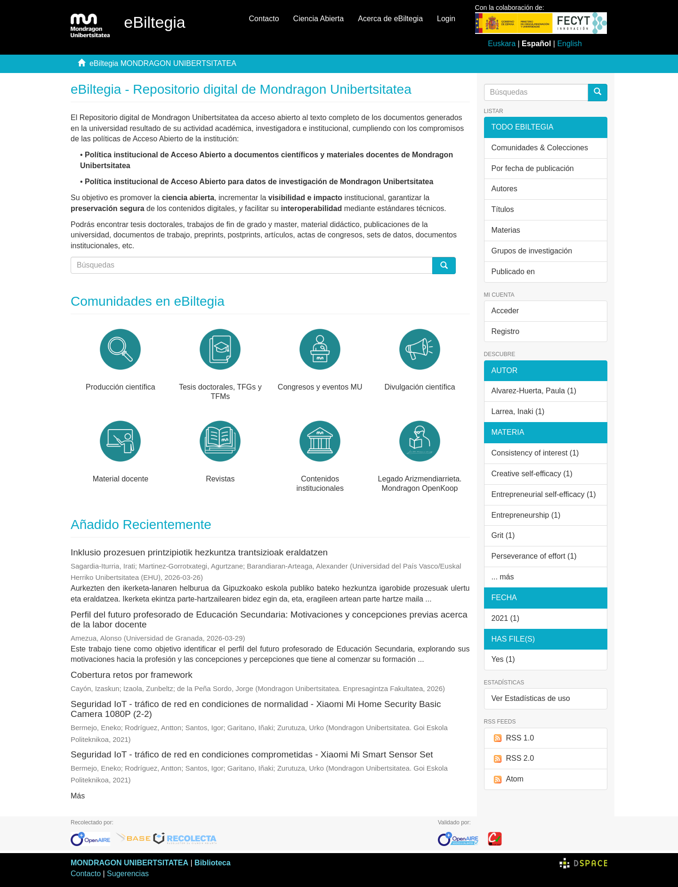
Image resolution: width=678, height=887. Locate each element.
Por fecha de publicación (533, 168)
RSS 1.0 (513, 738)
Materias (506, 230)
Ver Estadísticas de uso (531, 698)
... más (503, 577)
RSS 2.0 (513, 758)
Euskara (502, 44)
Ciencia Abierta (318, 19)
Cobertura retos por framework (132, 675)
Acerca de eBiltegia (390, 19)
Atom (508, 779)
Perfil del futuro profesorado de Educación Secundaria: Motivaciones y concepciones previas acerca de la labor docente (269, 619)
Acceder (505, 311)
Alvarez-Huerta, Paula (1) (534, 391)
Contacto (264, 19)
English (569, 44)
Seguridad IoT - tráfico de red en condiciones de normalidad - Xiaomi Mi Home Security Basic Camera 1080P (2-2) (256, 709)
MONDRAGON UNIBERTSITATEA (129, 863)
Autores (504, 189)
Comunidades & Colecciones (540, 148)
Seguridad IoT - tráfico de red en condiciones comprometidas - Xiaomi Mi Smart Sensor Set (252, 754)
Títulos (503, 209)
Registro (506, 331)
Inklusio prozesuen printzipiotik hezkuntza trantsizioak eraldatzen (199, 552)
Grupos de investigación (532, 251)
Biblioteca (212, 863)
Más (78, 796)
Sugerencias (128, 874)
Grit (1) (503, 535)
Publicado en (513, 272)
